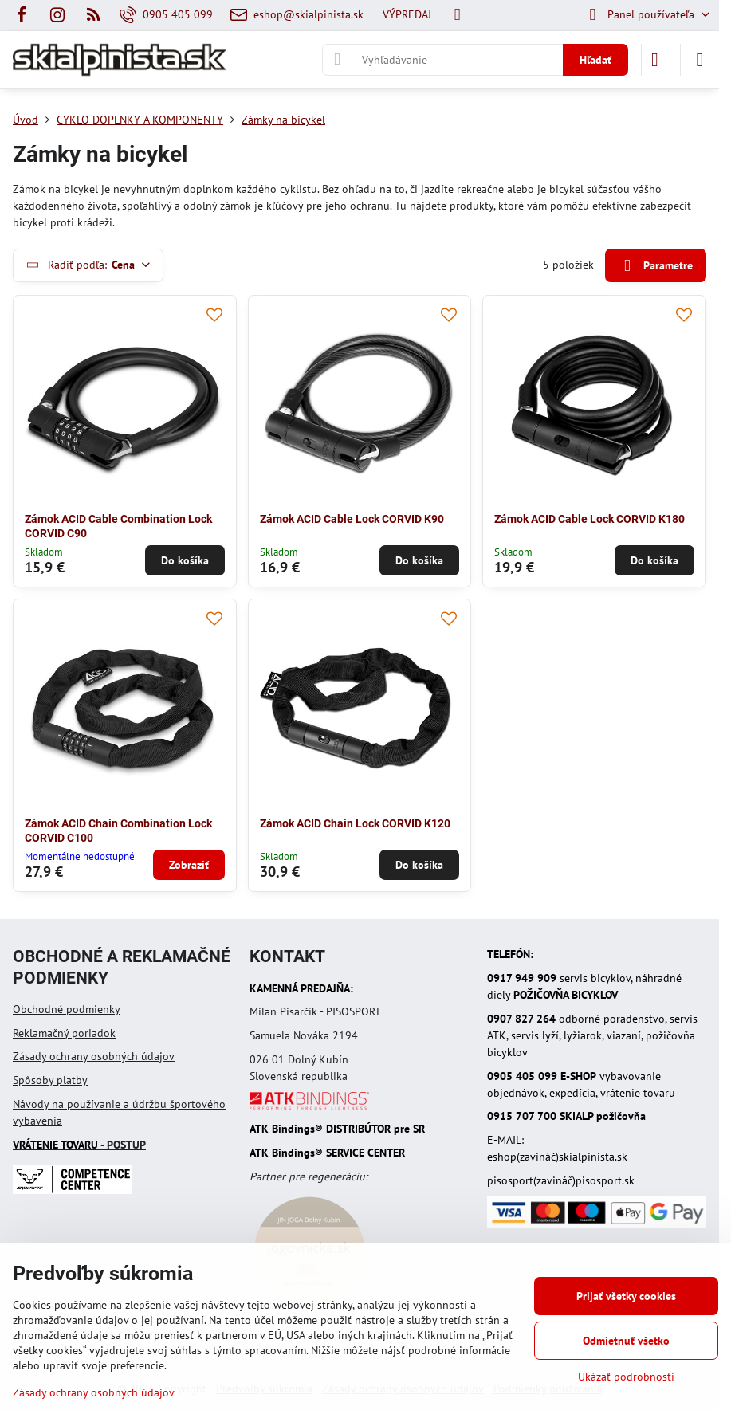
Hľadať (595, 60)
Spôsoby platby (50, 1080)
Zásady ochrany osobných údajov (94, 1056)
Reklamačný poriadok (64, 1033)
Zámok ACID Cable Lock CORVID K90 (352, 519)
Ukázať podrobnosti (626, 1376)
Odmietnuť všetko (626, 1341)
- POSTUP (79, 1144)
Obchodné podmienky (66, 1009)
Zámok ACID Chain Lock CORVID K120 (355, 823)
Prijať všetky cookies (626, 1296)
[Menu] (700, 60)
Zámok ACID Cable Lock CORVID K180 (589, 519)
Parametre (655, 265)
